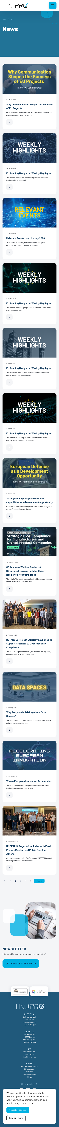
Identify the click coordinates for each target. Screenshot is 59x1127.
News (29, 1077)
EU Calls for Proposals (29, 1066)
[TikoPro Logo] (15, 5)
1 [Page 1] (10, 881)
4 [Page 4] (25, 881)
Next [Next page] (38, 881)
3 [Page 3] (20, 881)
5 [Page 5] (30, 881)
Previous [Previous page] (5, 880)
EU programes (29, 1069)
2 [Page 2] (15, 881)
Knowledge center (30, 1074)
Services (29, 1072)
